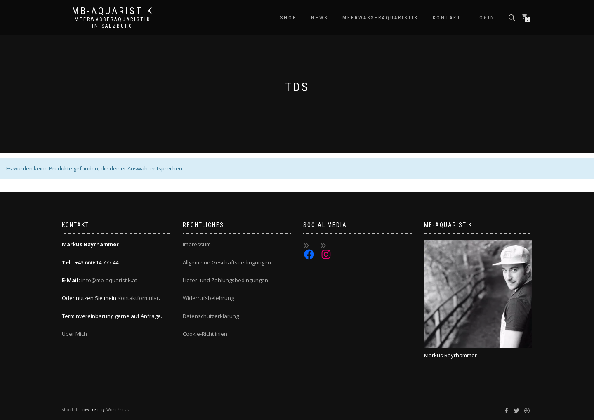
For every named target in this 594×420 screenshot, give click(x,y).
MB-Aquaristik (112, 11)
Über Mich (74, 333)
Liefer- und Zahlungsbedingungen (225, 280)
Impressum (197, 244)
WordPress (117, 409)
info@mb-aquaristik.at (109, 280)
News (319, 18)
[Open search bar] (513, 17)
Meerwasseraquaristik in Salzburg (113, 23)
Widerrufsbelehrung (208, 298)
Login (485, 18)
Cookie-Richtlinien (205, 333)
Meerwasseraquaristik (380, 18)
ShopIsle (71, 409)
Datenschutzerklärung (211, 316)
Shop (288, 18)
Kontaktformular (138, 298)
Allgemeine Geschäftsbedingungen (227, 262)
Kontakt (447, 18)
